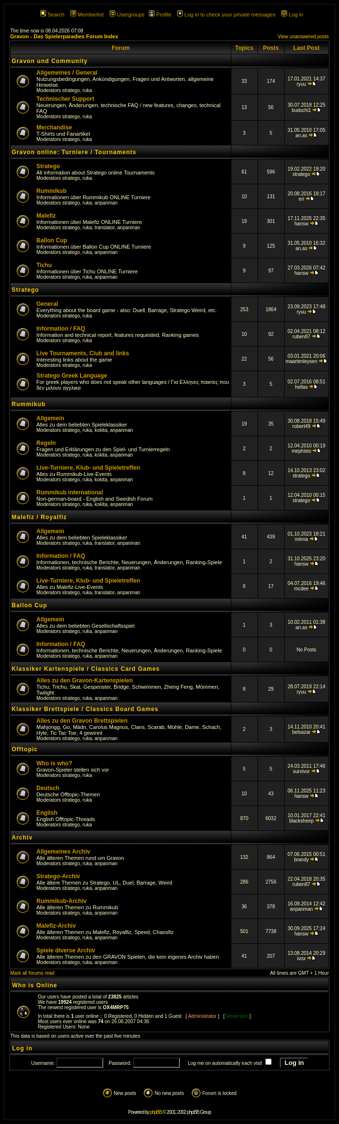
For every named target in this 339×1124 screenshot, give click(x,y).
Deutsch (47, 788)
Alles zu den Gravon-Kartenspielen (84, 680)
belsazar (301, 732)
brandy (301, 859)
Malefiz (46, 215)
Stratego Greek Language (71, 375)
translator (104, 227)
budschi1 (301, 110)
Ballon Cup (51, 240)
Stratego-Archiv (58, 876)
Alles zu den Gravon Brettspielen (82, 720)
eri (301, 199)
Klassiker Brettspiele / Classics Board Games (85, 709)
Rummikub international (69, 492)
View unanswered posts (303, 36)
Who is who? (54, 763)
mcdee (301, 588)
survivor (301, 771)
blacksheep (301, 820)
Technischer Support (65, 98)
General (47, 304)
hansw (301, 223)
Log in (292, 14)
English (46, 812)
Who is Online (34, 985)
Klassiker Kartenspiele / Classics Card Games (86, 668)
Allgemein (50, 418)
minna (301, 539)
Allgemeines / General (66, 72)
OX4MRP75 (116, 1007)
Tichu (44, 265)
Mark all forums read (32, 973)
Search (52, 14)
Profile (160, 14)
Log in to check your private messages (226, 14)
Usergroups (127, 14)
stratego (71, 90)
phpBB (156, 1112)
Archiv (22, 837)
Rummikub (51, 191)
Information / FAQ (60, 328)
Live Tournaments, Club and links (82, 353)
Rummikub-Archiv (61, 901)
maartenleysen (302, 361)
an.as (301, 135)
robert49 (301, 426)
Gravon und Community (50, 61)
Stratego (48, 166)
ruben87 (301, 336)
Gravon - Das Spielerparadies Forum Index (64, 36)
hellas (301, 387)
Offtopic (25, 749)
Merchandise (54, 127)
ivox (301, 958)
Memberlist (87, 14)
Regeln (46, 443)
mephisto (301, 451)
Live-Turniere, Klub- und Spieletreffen (88, 467)
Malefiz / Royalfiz (39, 517)
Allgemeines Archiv (63, 851)
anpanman (106, 203)
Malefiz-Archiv (56, 925)
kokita (101, 430)
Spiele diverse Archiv (65, 950)
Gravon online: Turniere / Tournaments (74, 152)
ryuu (301, 84)
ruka (87, 90)
